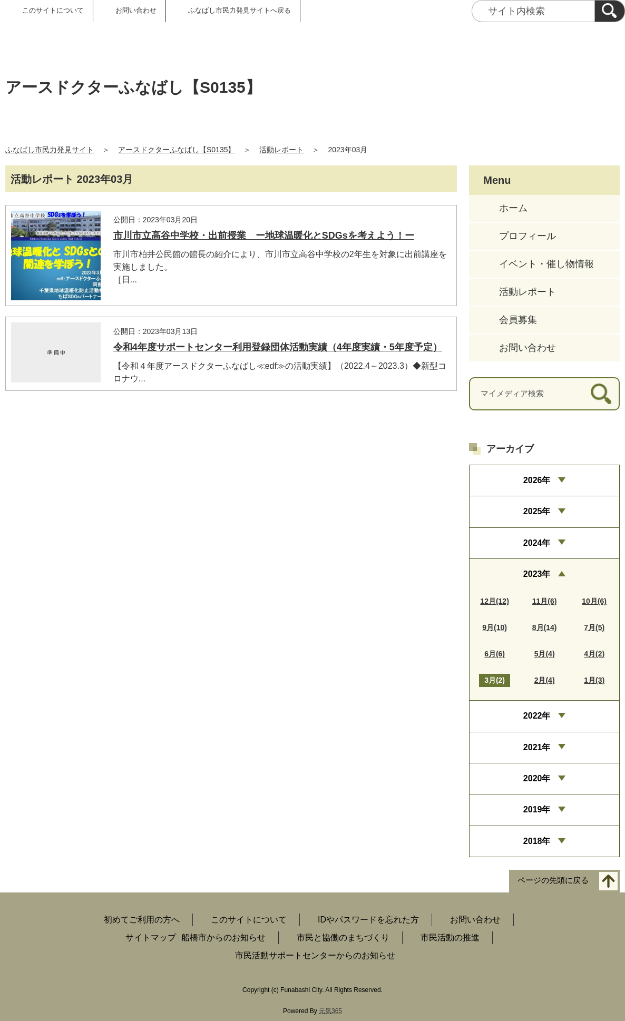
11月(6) (544, 601)
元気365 (330, 1011)
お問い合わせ (136, 10)
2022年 (537, 715)
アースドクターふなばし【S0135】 (176, 149)
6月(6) (494, 654)
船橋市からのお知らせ (223, 937)
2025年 (537, 511)
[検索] (609, 11)
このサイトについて (53, 10)
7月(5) (594, 627)
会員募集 (518, 320)
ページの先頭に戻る (553, 880)
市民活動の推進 (450, 937)
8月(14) (544, 627)
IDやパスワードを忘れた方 (368, 919)
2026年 (537, 480)
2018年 (537, 841)
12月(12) (494, 601)
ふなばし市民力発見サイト (49, 149)
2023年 (537, 574)
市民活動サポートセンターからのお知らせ (315, 955)
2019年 (537, 809)
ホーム (513, 208)
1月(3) (594, 680)
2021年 (537, 747)
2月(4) (544, 680)
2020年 (537, 778)
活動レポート (281, 149)
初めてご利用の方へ (142, 919)
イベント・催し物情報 (546, 264)
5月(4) (544, 654)
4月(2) (594, 654)
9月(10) (494, 627)
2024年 (537, 542)
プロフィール (527, 236)
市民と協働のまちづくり (343, 937)
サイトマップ (150, 937)
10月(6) (594, 601)
